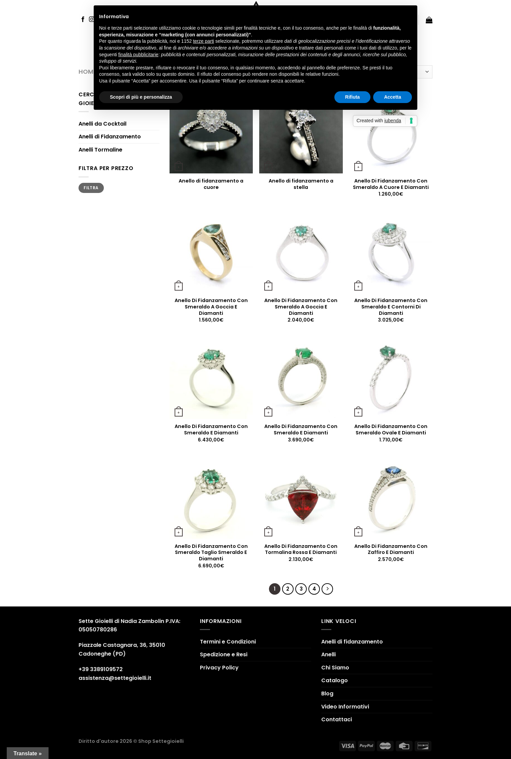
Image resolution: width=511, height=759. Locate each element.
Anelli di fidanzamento (352, 642)
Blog (327, 693)
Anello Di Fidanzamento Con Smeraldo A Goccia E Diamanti (211, 306)
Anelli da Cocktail (102, 124)
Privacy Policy (219, 667)
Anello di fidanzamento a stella (301, 184)
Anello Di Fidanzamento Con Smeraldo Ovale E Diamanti (390, 429)
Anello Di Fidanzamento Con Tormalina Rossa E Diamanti (300, 549)
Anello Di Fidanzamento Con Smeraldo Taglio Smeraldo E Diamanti (211, 552)
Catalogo (334, 680)
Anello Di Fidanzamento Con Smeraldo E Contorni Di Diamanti (390, 306)
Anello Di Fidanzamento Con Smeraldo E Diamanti (211, 429)
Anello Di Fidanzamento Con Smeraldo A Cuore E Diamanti (391, 184)
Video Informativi (345, 707)
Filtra (91, 188)
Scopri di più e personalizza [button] (141, 97)
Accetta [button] (392, 97)
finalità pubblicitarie (138, 54)
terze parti (203, 41)
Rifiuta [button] (352, 97)
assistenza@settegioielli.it (115, 678)
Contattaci (336, 719)
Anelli (328, 654)
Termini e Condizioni (228, 642)
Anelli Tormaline (100, 150)
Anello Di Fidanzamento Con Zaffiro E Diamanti (390, 549)
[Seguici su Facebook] (83, 19)
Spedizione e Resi (223, 654)
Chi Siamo (335, 667)
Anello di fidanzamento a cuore (211, 184)
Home (88, 71)
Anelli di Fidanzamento (110, 136)
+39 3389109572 (101, 669)
